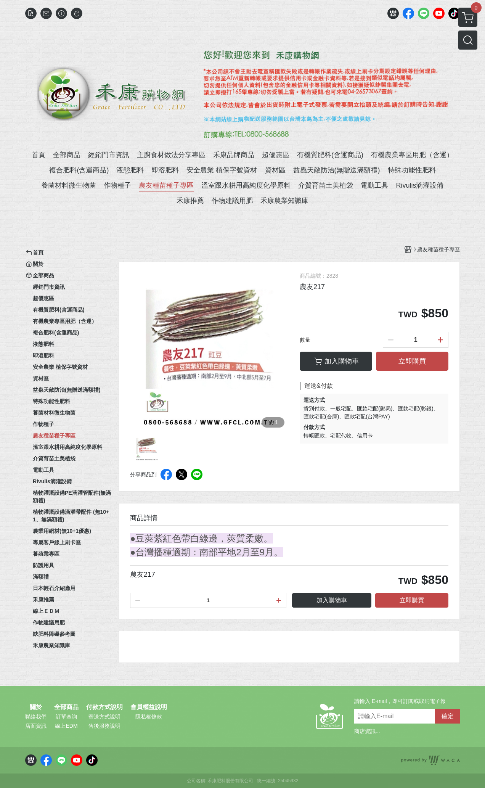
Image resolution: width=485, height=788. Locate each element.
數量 (305, 340)
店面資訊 (36, 725)
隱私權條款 (148, 716)
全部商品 (66, 707)
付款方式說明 (104, 707)
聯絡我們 (36, 716)
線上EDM (66, 725)
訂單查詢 (66, 716)
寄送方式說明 (104, 716)
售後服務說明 (104, 725)
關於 (36, 707)
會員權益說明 (148, 707)
